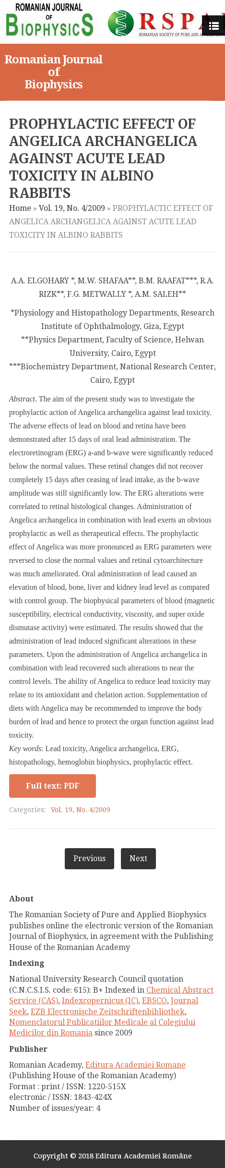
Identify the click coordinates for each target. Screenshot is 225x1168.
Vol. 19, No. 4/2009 (72, 208)
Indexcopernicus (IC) (100, 1000)
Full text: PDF (52, 786)
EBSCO (154, 1000)
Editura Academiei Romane (135, 1065)
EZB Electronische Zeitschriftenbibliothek (108, 1011)
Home (20, 208)
